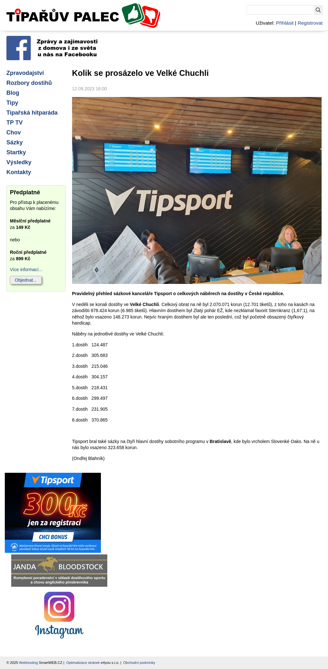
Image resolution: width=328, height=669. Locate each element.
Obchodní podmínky (139, 663)
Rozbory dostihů (29, 83)
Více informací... (26, 269)
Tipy (12, 103)
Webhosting (28, 663)
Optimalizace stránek (83, 663)
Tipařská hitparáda (32, 112)
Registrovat (310, 23)
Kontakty (18, 172)
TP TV (14, 122)
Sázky (14, 142)
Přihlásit (285, 23)
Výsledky (18, 162)
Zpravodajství (25, 73)
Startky (16, 152)
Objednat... (26, 280)
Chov (13, 132)
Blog (12, 93)
